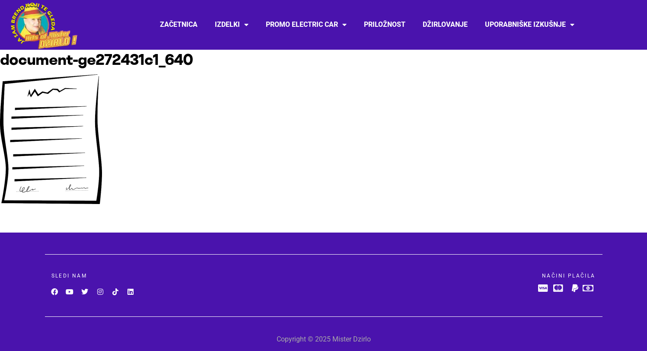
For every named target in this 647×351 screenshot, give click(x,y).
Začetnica (179, 24)
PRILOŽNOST (384, 24)
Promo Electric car (306, 24)
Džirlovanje (445, 24)
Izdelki (232, 24)
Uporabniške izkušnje (529, 24)
